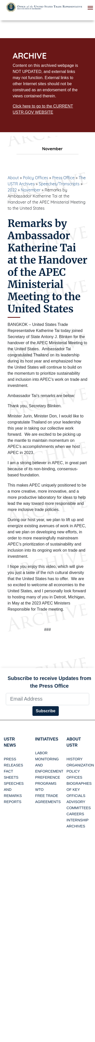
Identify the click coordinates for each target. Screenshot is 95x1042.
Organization (80, 765)
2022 (12, 189)
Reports (12, 802)
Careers (75, 814)
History (75, 759)
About (13, 177)
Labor (41, 753)
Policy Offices (35, 177)
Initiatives (46, 739)
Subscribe (45, 711)
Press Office (63, 177)
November (31, 189)
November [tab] (47, 149)
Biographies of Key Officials (79, 789)
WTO (39, 790)
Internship (78, 820)
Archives (76, 826)
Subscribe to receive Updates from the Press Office (49, 682)
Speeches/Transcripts (59, 183)
